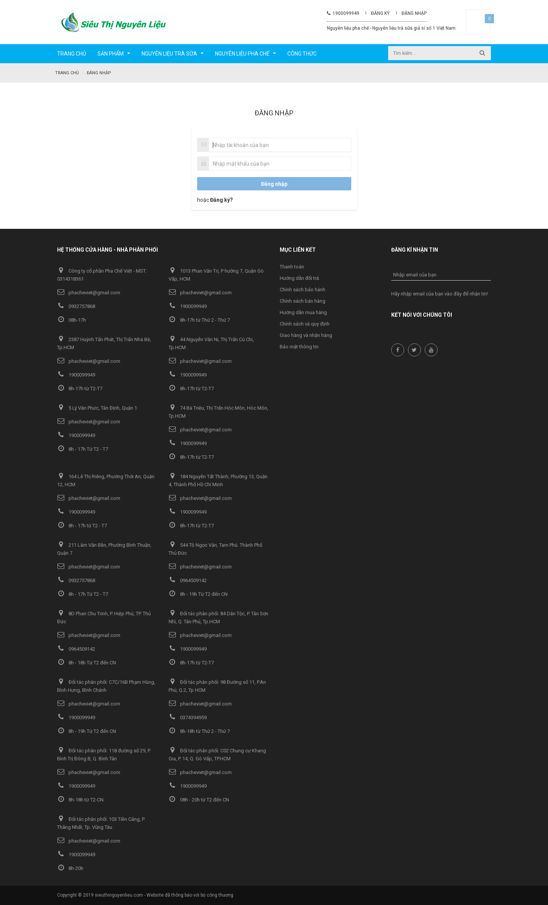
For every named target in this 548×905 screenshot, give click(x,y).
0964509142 (188, 580)
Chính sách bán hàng (302, 301)
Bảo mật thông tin (299, 347)
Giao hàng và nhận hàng (306, 335)
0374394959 (188, 717)
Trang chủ (67, 72)
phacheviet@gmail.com (88, 292)
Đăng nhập (414, 13)
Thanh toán (292, 267)
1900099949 (343, 13)
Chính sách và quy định (305, 324)
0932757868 (76, 306)
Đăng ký (380, 13)
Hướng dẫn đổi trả (299, 278)
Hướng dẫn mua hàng (303, 312)
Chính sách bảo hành (302, 289)
